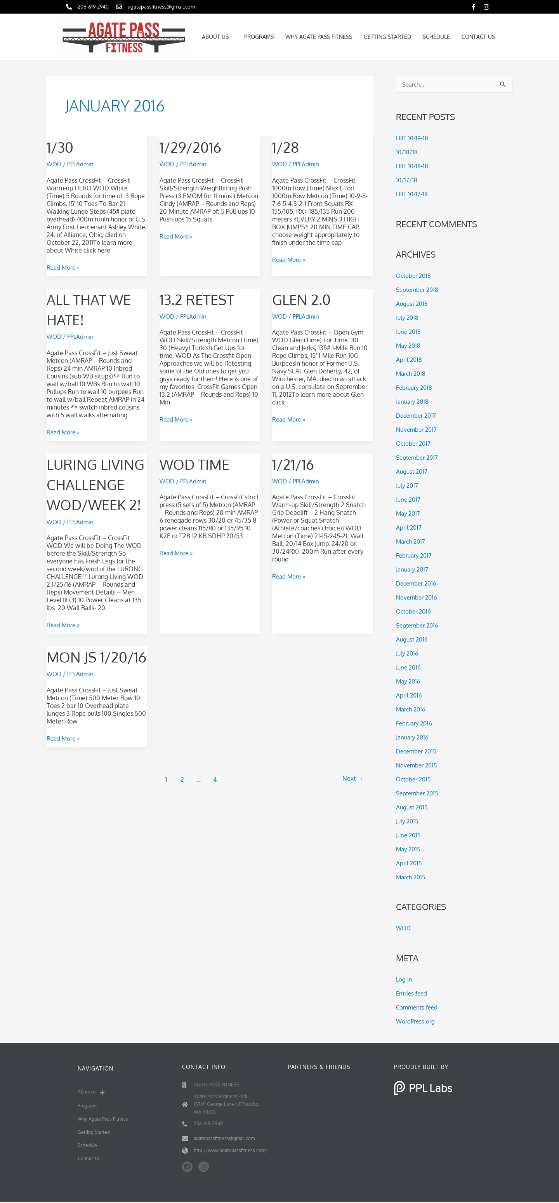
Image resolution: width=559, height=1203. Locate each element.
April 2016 (409, 695)
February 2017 (415, 556)
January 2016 (413, 737)
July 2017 (408, 486)
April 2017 (409, 528)
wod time (198, 462)
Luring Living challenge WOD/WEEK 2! (90, 503)
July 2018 (408, 318)
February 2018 (416, 388)
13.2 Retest (201, 298)
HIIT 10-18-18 (412, 167)
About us (217, 37)
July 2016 (408, 653)
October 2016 (415, 611)
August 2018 (413, 304)
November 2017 (418, 430)
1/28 (287, 146)
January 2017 (413, 570)
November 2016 (418, 598)
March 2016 (412, 709)
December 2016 (418, 584)
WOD (54, 164)
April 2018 (409, 360)
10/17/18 (407, 181)
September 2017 (419, 458)
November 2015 (418, 765)
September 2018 (419, 290)
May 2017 (409, 514)
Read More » (64, 267)
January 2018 (413, 402)
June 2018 (409, 332)
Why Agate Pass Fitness (318, 36)
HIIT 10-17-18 (412, 195)
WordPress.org (416, 1022)
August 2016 (413, 639)
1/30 (61, 146)
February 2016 (416, 723)
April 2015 (409, 863)
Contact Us (478, 36)
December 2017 (418, 416)
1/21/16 (295, 462)
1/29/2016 (194, 146)
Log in (404, 980)
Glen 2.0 (304, 298)
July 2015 (408, 821)
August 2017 (412, 472)
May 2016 (409, 681)
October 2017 (415, 444)
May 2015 (409, 849)
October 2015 (415, 779)
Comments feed (418, 1008)
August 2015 (413, 807)
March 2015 (412, 877)
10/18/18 (407, 153)
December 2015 (418, 751)
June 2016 (409, 667)
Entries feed (412, 994)
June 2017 (409, 500)
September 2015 (419, 793)
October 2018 (415, 276)
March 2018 (412, 374)
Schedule (436, 36)
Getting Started (387, 36)
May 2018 (409, 346)
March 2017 (412, 542)
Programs (259, 36)
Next (351, 838)
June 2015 (409, 835)
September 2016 (419, 625)
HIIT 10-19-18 (412, 139)
